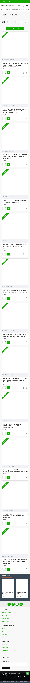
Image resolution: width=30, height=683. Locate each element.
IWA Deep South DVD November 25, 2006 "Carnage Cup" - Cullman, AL (14, 335)
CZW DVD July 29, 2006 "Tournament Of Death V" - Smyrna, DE (14, 201)
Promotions (7, 9)
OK (27, 673)
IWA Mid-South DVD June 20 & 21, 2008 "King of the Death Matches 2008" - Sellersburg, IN (15, 515)
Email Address (5, 661)
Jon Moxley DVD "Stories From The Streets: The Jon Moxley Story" (8, 592)
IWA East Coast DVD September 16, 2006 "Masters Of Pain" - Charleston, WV (14, 246)
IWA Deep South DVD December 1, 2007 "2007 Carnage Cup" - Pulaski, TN (15, 470)
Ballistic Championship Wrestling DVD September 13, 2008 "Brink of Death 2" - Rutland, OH (15, 561)
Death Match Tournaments (18, 9)
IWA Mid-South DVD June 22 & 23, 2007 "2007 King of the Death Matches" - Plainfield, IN (15, 380)
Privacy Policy (6, 679)
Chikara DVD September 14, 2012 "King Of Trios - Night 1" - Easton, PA (22, 592)
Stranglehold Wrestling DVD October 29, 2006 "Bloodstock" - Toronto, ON (14, 291)
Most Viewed (7, 576)
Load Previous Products (15, 28)
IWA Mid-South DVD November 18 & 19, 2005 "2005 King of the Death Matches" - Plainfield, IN (15, 65)
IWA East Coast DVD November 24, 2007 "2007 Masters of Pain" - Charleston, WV (14, 426)
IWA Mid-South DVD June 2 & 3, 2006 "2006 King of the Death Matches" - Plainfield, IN (14, 156)
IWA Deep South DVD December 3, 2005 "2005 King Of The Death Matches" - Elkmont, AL (14, 110)
